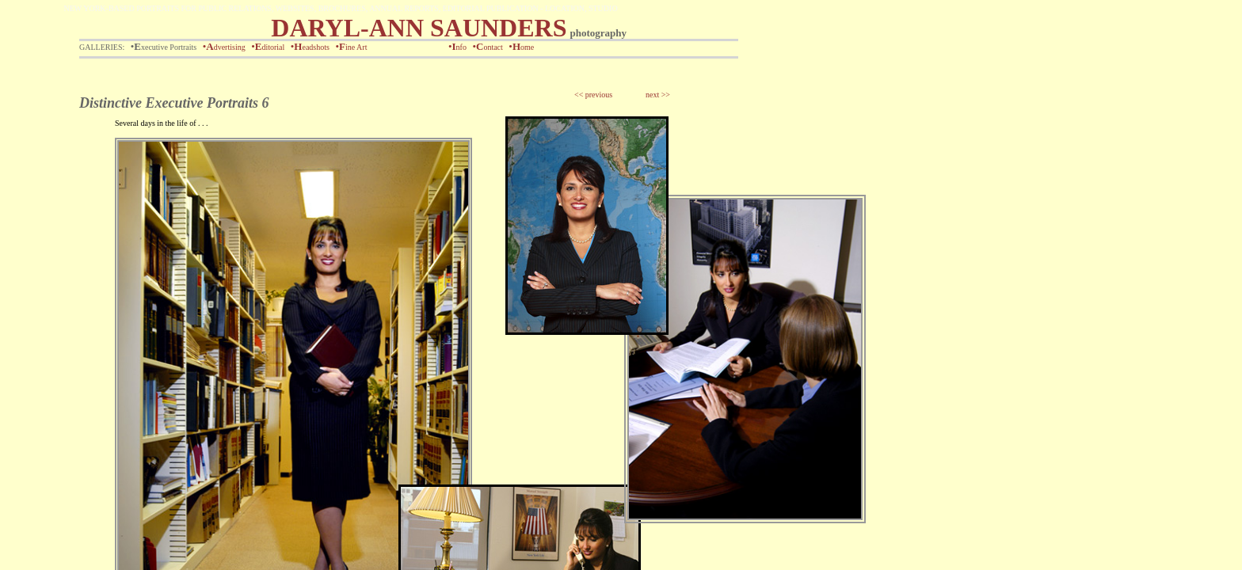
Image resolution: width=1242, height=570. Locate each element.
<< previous (593, 94)
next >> (658, 94)
